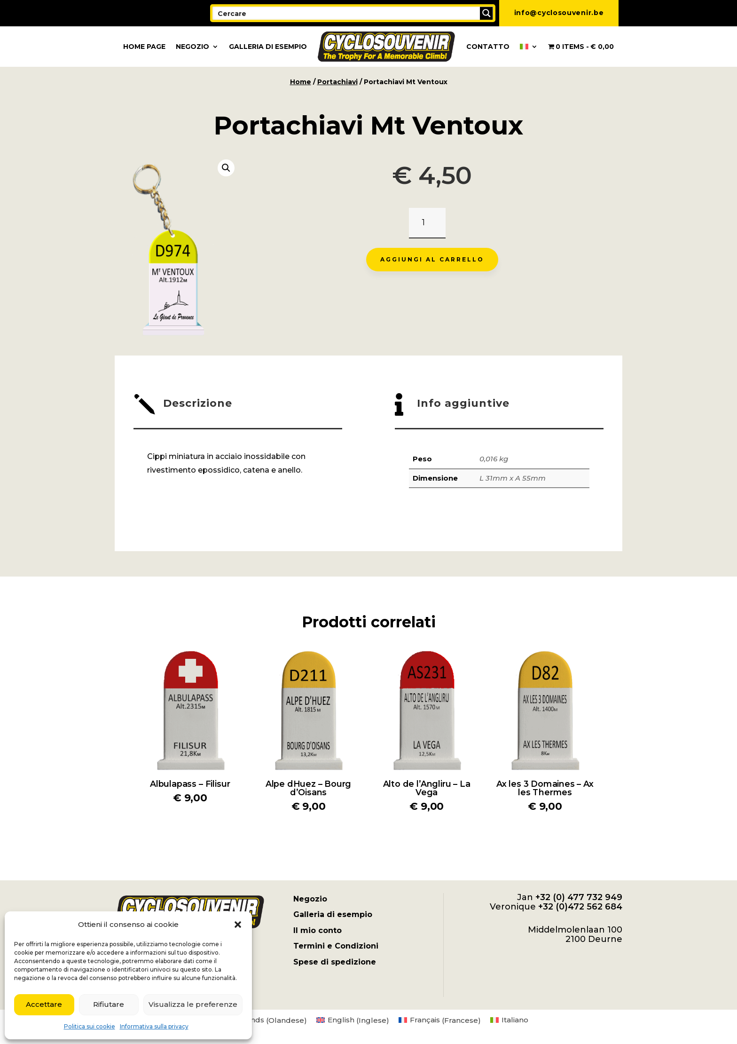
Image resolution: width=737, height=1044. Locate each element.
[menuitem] (529, 46)
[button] (238, 924)
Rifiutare (108, 1004)
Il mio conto (317, 930)
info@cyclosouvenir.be (559, 12)
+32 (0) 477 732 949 (578, 897)
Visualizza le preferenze (193, 1004)
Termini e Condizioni (335, 945)
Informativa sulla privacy (154, 1026)
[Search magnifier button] (486, 13)
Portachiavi (337, 82)
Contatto (488, 46)
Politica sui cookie (89, 1026)
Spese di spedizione (334, 961)
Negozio (192, 46)
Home (300, 82)
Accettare (44, 1004)
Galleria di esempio (268, 46)
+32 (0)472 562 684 (580, 907)
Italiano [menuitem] (515, 1019)
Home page (144, 46)
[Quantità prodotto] (427, 223)
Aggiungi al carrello (432, 259)
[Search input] (347, 13)
